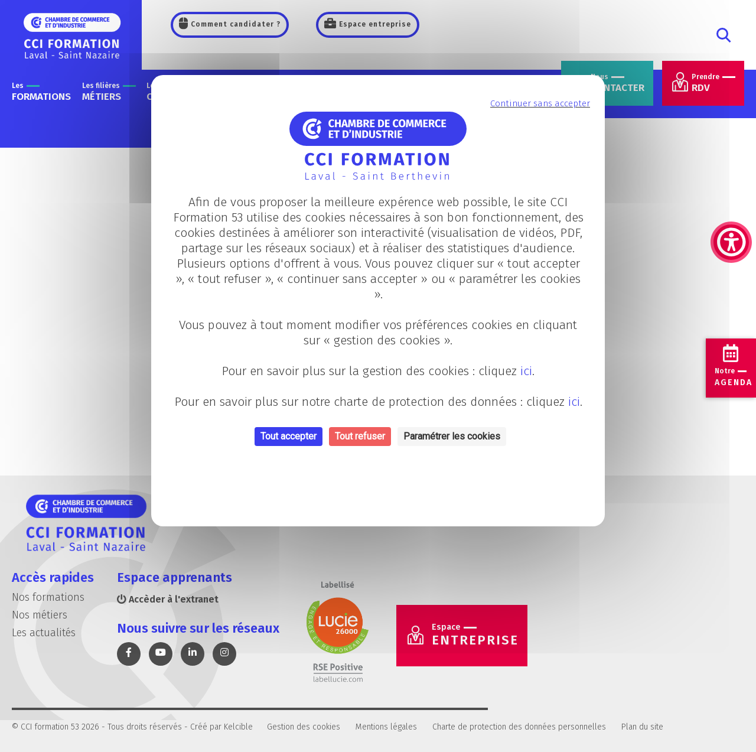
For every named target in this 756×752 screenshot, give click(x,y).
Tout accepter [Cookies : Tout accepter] (288, 436)
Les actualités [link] (44, 632)
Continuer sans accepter (540, 103)
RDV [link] (713, 83)
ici (526, 371)
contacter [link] (617, 83)
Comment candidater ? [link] (234, 24)
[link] (731, 183)
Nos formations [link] (48, 597)
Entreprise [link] (475, 635)
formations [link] (41, 92)
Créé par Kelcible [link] (221, 727)
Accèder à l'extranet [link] (168, 599)
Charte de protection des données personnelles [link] (519, 727)
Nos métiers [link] (39, 614)
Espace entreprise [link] (374, 24)
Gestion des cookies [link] (303, 727)
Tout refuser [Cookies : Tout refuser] (360, 436)
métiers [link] (109, 92)
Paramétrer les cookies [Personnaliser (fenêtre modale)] (451, 436)
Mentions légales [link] (386, 727)
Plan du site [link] (642, 727)
